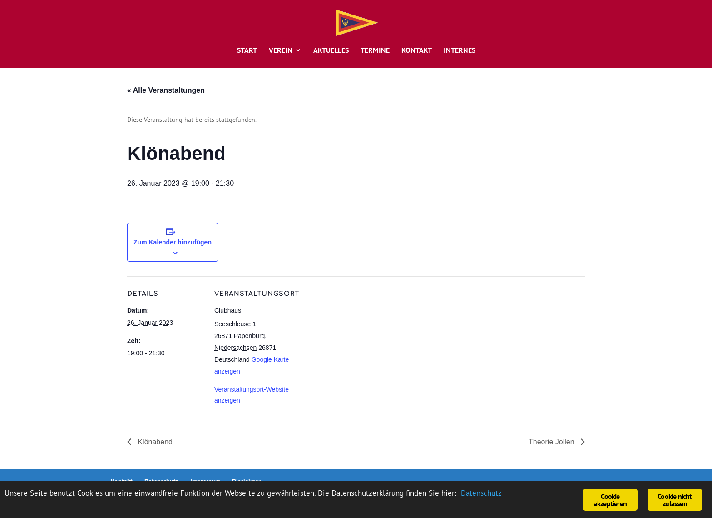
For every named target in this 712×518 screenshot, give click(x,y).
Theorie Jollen (552, 442)
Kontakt (416, 51)
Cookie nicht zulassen (675, 500)
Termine (375, 51)
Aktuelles (331, 51)
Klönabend (154, 442)
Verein (280, 51)
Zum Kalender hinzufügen (173, 242)
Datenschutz (481, 493)
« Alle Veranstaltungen (166, 90)
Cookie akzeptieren (610, 500)
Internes (459, 51)
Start (247, 51)
